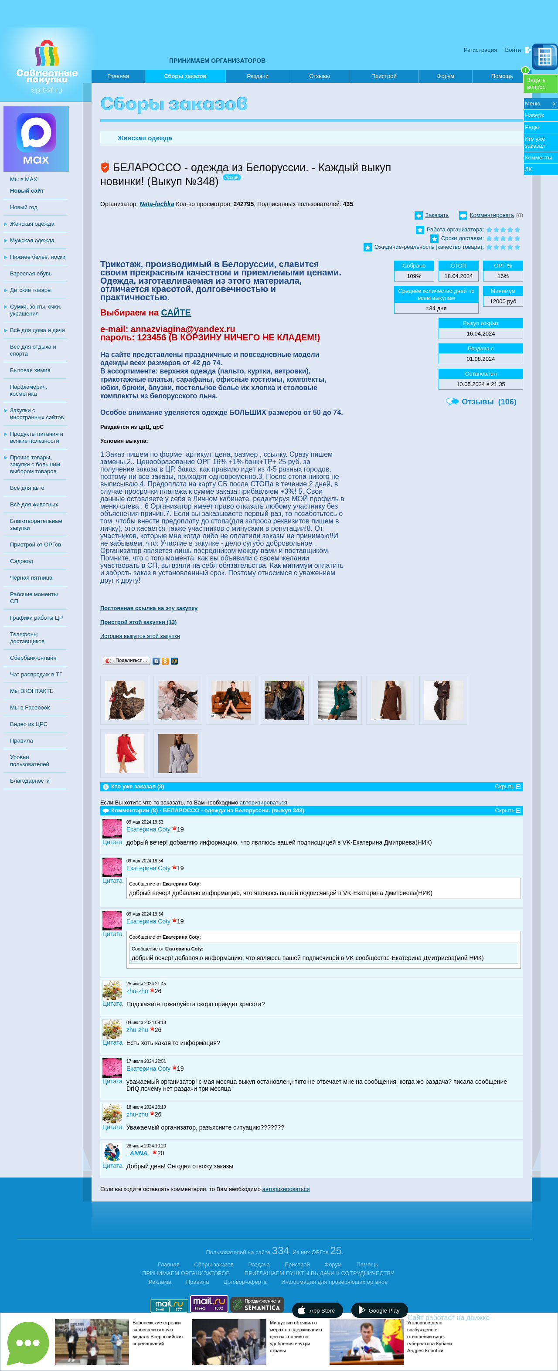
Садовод (21, 561)
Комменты (538, 157)
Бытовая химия (30, 370)
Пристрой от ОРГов (35, 544)
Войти (513, 50)
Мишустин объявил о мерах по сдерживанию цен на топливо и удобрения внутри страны (296, 1336)
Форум (446, 76)
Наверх (534, 115)
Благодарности (30, 780)
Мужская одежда (32, 240)
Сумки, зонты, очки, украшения (35, 310)
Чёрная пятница (31, 577)
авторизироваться (263, 802)
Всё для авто (27, 488)
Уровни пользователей (29, 760)
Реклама (160, 1282)
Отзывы (319, 76)
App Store (322, 1310)
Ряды (532, 127)
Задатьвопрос (536, 83)
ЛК (528, 169)
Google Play (384, 1310)
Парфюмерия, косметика (28, 390)
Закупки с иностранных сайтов (37, 414)
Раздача (259, 1264)
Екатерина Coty (148, 829)
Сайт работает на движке (467, 1317)
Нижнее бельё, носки (37, 257)
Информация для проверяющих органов (334, 1282)
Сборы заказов (185, 78)
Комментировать (492, 215)
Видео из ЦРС (29, 724)
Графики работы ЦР (36, 617)
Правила (21, 740)
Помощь (510, 74)
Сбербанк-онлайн (33, 658)
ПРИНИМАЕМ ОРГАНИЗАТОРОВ (217, 60)
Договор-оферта (245, 1282)
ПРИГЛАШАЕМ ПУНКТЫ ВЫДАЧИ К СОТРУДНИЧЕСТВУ (319, 1273)
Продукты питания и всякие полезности (36, 437)
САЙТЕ (176, 312)
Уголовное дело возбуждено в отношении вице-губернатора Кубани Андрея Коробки (429, 1336)
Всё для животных (34, 504)
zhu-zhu (137, 991)
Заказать (437, 215)
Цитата (112, 841)
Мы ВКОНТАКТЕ (32, 691)
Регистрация (480, 50)
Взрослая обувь (31, 273)
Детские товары (30, 290)
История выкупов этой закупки (140, 636)
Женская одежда (32, 224)
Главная (118, 76)
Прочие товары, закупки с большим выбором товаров (35, 464)
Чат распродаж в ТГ (36, 674)
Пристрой (384, 76)
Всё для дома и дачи (37, 330)
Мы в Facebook (30, 707)
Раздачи (258, 76)
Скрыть (504, 786)
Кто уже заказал (535, 142)
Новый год (23, 207)
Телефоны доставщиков (27, 638)
